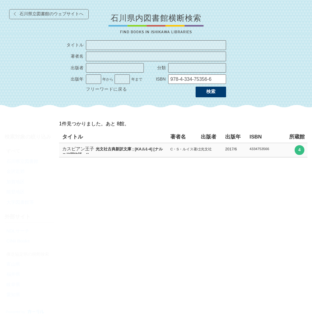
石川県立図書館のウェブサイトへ (51, 14)
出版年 (77, 79)
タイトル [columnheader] (72, 137)
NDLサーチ (17, 230)
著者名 (77, 56)
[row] (183, 150)
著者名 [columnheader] (178, 137)
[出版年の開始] (93, 79)
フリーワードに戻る (106, 89)
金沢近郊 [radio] (15, 171)
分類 (161, 68)
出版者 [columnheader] (208, 137)
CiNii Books (18, 241)
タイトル (74, 45)
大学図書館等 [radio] (20, 202)
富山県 (13, 264)
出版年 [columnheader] (233, 137)
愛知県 (13, 294)
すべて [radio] (13, 151)
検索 (210, 91)
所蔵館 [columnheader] (297, 137)
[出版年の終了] (122, 79)
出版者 (77, 68)
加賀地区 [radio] (15, 181)
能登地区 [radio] (15, 191)
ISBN (160, 79)
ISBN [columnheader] (256, 137)
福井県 (13, 274)
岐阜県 (13, 284)
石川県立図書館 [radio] (22, 161)
